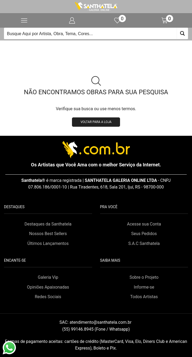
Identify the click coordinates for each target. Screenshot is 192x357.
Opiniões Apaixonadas (48, 287)
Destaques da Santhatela (47, 224)
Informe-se (144, 287)
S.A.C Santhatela (144, 243)
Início (87, 47)
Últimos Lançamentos (48, 243)
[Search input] (90, 33)
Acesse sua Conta (144, 224)
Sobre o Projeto (144, 277)
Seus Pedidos (144, 233)
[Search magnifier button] (182, 33)
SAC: (96, 322)
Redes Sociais (48, 296)
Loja (102, 47)
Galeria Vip (48, 277)
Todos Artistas (144, 296)
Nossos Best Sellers (48, 233)
